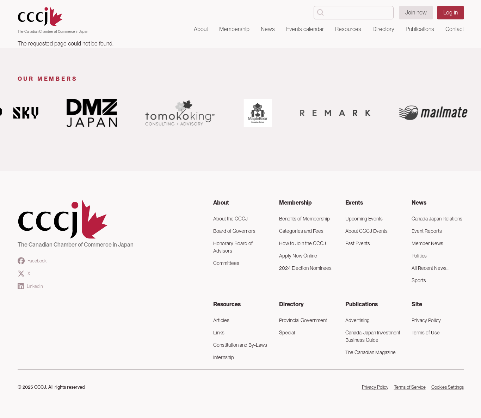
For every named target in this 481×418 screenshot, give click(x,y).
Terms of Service (410, 387)
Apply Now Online (298, 256)
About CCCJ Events (366, 231)
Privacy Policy (426, 320)
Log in (450, 12)
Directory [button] (383, 29)
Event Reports (427, 231)
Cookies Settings (447, 387)
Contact (454, 29)
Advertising (357, 320)
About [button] (201, 29)
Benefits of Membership (304, 219)
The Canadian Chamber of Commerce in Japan (53, 31)
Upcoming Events (364, 219)
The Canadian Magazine (370, 352)
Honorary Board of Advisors (233, 247)
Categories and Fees (301, 231)
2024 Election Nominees (305, 268)
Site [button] (417, 304)
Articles (221, 320)
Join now (416, 12)
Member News (427, 243)
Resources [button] (348, 29)
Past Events (357, 243)
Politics (419, 256)
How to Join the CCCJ (302, 243)
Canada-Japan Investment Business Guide (372, 336)
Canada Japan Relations (437, 219)
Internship (223, 357)
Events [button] (354, 202)
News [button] (268, 29)
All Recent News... (431, 268)
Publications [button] (420, 29)
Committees (226, 263)
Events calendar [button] (305, 29)
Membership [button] (234, 29)
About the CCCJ (230, 219)
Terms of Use (426, 332)
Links (218, 332)
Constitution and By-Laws (240, 345)
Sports (419, 280)
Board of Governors (234, 231)
